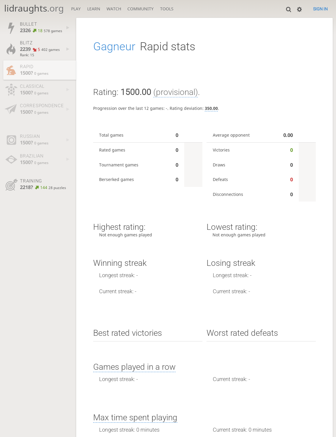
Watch (114, 9)
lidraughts (34, 8)
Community (140, 9)
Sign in (320, 9)
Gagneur (114, 46)
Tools (167, 9)
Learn (93, 9)
